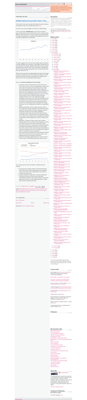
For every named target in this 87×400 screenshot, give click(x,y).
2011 (53, 251)
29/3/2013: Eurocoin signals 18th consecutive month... (61, 108)
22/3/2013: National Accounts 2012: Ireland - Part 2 (62, 153)
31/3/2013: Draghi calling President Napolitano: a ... (62, 85)
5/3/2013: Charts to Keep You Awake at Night (62, 234)
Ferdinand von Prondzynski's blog (59, 350)
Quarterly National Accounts (23, 191)
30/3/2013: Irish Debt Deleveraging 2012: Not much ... (61, 102)
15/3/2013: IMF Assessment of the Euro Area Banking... (61, 162)
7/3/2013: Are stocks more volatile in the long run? (62, 215)
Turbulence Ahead (55, 363)
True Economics (21, 4)
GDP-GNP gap (23, 188)
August (55, 61)
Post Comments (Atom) (28, 206)
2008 (53, 257)
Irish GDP (41, 188)
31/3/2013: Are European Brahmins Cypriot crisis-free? (62, 74)
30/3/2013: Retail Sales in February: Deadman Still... (62, 99)
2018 (53, 44)
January (55, 247)
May (54, 66)
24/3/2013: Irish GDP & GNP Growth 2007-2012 (62, 130)
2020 (53, 40)
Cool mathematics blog (56, 344)
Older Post (46, 202)
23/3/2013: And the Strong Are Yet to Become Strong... (62, 136)
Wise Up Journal (55, 366)
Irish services (40, 190)
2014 (53, 51)
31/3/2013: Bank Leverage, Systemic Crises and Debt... (62, 80)
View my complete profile (57, 386)
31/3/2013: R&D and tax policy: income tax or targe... (61, 91)
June (54, 64)
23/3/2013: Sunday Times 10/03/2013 (62, 145)
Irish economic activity (33, 188)
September (56, 59)
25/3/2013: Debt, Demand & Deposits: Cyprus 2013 (62, 119)
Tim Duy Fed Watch (55, 362)
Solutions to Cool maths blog (58, 346)
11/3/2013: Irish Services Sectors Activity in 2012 (61, 192)
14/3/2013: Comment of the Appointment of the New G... (61, 178)
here (39, 25)
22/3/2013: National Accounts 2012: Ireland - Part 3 (62, 148)
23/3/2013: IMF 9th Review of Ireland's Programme (60, 139)
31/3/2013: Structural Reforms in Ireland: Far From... (61, 71)
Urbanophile (54, 365)
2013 (53, 52)
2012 (53, 250)
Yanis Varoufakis (55, 342)
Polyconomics (54, 355)
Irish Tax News (54, 343)
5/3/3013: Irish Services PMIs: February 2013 (60, 232)
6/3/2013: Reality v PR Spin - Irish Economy (61, 223)
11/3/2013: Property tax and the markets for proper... (61, 190)
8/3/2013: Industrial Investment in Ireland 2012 (61, 206)
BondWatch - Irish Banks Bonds (59, 338)
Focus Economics (55, 332)
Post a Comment (20, 200)
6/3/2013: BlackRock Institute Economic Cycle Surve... (60, 220)
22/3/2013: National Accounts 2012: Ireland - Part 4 (62, 141)
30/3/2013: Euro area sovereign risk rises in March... (62, 105)
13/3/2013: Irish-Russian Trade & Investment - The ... (61, 184)
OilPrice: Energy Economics (58, 335)
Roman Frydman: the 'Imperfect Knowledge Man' (59, 358)
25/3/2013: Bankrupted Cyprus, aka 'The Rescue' (62, 125)
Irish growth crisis (23, 190)
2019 (53, 42)
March (55, 69)
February (55, 246)
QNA (45, 190)
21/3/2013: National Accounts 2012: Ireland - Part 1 (62, 156)
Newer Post (19, 202)
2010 (53, 253)
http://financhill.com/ (56, 330)
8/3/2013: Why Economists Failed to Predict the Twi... (62, 201)
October (55, 57)
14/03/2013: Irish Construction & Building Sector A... (61, 176)
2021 (53, 38)
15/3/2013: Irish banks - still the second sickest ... (61, 173)
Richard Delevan (55, 356)
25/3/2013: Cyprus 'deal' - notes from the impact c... (62, 116)
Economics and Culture (65, 272)
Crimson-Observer (55, 349)
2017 (53, 45)
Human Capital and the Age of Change (61, 284)
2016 (53, 47)
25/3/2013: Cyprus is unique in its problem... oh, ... (61, 113)
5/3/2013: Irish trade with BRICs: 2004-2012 (61, 226)
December (56, 54)
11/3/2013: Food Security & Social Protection (61, 195)
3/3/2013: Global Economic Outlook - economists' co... (62, 237)
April (54, 68)
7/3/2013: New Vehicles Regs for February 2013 (61, 218)
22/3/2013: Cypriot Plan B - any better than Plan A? (62, 150)
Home (32, 202)
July (54, 62)
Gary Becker (54, 352)
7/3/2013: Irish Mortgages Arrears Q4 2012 (62, 212)
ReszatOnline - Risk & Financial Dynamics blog (61, 340)
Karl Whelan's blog (55, 336)
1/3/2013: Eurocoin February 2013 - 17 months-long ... (62, 243)
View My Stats (18, 399)
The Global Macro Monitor (57, 333)
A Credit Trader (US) (56, 347)
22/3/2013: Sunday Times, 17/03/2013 (62, 143)
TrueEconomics (64, 372)
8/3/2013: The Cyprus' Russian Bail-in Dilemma (62, 204)
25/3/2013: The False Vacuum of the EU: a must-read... (62, 122)
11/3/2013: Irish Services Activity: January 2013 (61, 187)
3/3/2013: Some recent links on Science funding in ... (61, 240)
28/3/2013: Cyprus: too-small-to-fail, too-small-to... (62, 111)
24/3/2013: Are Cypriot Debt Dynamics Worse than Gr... (60, 133)
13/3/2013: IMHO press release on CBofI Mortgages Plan (61, 181)
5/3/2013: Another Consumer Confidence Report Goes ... (60, 229)
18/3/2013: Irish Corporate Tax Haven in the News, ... (62, 159)
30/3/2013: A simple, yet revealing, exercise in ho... (61, 97)
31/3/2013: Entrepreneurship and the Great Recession (62, 88)
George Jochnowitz (55, 353)
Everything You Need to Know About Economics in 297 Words (61, 287)
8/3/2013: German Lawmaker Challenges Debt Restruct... (60, 209)
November (56, 55)
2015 (53, 49)
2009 (53, 255)
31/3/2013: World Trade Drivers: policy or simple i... (61, 94)
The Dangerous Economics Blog (59, 360)
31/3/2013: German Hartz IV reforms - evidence (62, 83)
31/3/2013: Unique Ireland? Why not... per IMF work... (62, 77)
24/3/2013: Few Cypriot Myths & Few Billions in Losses (62, 127)
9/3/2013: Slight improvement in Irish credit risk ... (62, 198)
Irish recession (32, 190)
